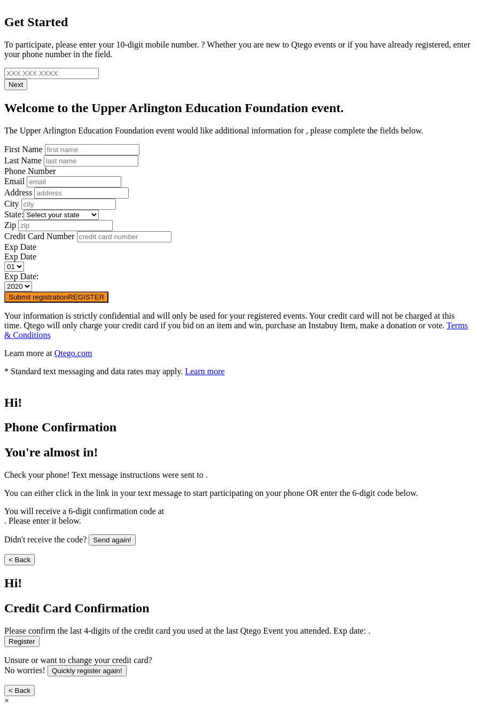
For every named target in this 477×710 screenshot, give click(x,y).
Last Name (23, 160)
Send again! (112, 540)
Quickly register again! (87, 671)
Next (16, 85)
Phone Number (30, 171)
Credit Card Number (39, 236)
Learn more (204, 371)
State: (14, 214)
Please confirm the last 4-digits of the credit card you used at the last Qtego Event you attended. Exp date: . (187, 630)
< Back (19, 560)
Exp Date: (21, 276)
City (11, 203)
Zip (10, 225)
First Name (23, 149)
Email (14, 181)
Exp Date (20, 246)
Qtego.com (73, 353)
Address (18, 192)
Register (22, 641)
